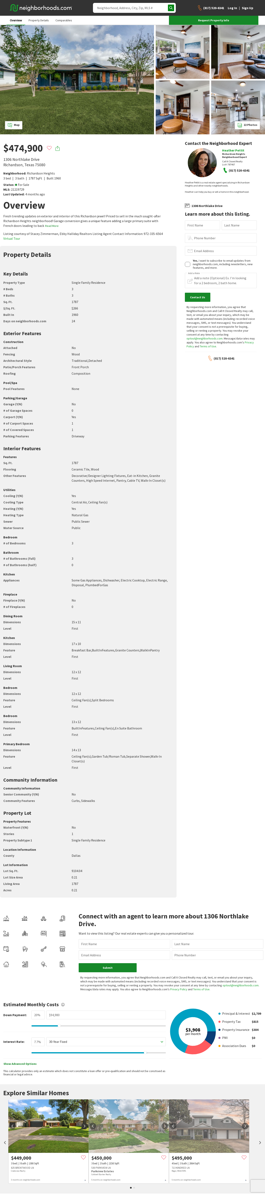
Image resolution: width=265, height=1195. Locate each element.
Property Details (39, 20)
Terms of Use (208, 346)
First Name (195, 225)
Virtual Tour (11, 238)
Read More (52, 226)
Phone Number (205, 238)
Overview (16, 20)
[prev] (5, 1131)
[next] (84, 1114)
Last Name (232, 225)
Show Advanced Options (20, 1052)
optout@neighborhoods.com (205, 338)
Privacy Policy (167, 978)
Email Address (204, 251)
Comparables (63, 20)
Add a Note (194, 273)
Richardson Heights (41, 173)
